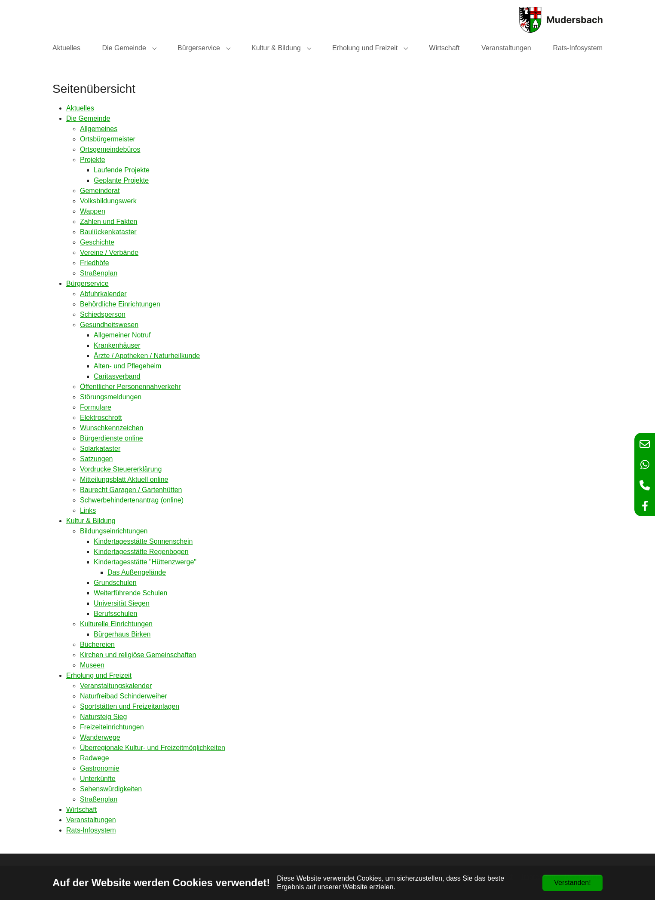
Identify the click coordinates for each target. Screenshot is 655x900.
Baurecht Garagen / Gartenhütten (131, 489)
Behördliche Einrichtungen (120, 304)
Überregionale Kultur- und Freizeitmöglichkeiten (152, 747)
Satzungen (96, 458)
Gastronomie (99, 768)
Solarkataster (100, 448)
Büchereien (97, 644)
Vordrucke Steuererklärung (121, 469)
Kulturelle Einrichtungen (116, 624)
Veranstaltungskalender (116, 685)
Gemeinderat (100, 190)
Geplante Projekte (121, 180)
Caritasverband (117, 376)
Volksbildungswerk (108, 201)
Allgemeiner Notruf (122, 335)
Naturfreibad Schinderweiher (123, 696)
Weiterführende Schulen (130, 593)
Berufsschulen (115, 613)
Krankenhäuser (117, 345)
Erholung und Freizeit (99, 675)
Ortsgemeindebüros (110, 149)
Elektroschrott (101, 417)
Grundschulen (115, 582)
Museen (92, 665)
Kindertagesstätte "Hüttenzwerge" (145, 562)
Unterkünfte (98, 778)
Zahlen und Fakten (108, 221)
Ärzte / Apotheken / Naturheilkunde (147, 355)
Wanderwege (100, 737)
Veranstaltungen (91, 819)
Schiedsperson (102, 314)
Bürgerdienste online (111, 438)
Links (88, 510)
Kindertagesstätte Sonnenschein (143, 541)
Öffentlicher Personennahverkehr (130, 386)
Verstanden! (572, 882)
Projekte (92, 159)
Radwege (94, 758)
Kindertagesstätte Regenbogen (141, 551)
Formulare (95, 407)
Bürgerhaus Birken (122, 634)
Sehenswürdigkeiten (111, 789)
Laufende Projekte (122, 170)
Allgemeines (98, 128)
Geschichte (97, 242)
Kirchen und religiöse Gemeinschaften (138, 654)
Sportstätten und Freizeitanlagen (129, 706)
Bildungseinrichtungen (113, 531)
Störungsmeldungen (110, 397)
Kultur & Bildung (91, 520)
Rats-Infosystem (91, 830)
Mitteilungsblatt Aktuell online (124, 479)
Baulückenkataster (108, 232)
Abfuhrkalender (103, 293)
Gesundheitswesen (109, 324)
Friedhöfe (94, 262)
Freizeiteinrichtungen (112, 727)
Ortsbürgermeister (107, 139)
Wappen (92, 211)
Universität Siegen (122, 603)
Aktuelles (80, 108)
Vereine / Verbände (109, 252)
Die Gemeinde (88, 118)
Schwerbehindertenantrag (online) (132, 500)
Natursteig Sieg (103, 716)
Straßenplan (98, 273)
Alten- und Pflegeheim (127, 366)
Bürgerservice (87, 283)
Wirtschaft (81, 809)
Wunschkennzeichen (111, 428)
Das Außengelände (136, 572)
